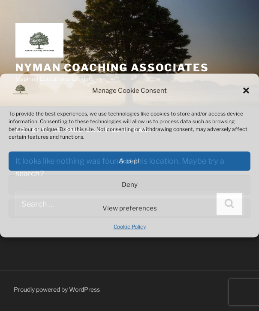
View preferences (129, 208)
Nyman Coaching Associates (112, 67)
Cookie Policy (130, 226)
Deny (130, 185)
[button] (246, 90)
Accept (129, 161)
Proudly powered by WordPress (57, 289)
